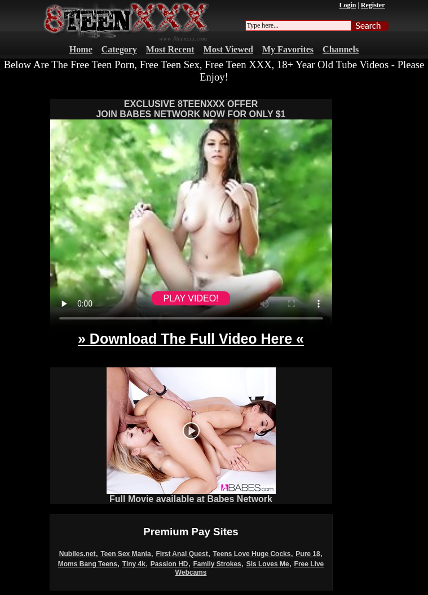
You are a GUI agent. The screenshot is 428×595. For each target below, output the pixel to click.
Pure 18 (307, 554)
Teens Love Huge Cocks (252, 554)
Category (119, 49)
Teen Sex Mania (125, 554)
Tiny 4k (133, 564)
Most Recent (170, 49)
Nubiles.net (77, 554)
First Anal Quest (182, 554)
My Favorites (288, 49)
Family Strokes (217, 564)
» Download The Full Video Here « (191, 339)
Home (80, 49)
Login (347, 5)
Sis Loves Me (267, 564)
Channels (341, 49)
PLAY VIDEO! (190, 298)
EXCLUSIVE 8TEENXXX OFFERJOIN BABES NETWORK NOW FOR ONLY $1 (190, 109)
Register (373, 5)
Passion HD (169, 564)
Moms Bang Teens (87, 564)
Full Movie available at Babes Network (191, 495)
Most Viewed (228, 49)
